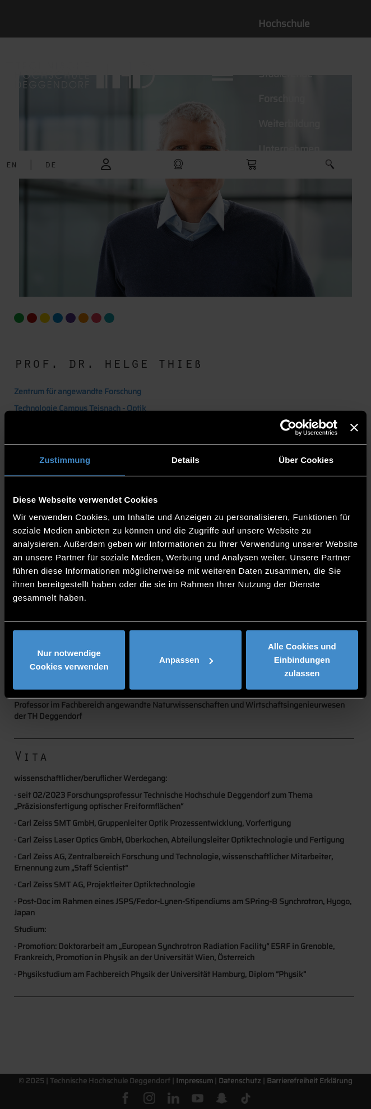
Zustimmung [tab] (64, 459)
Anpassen (186, 660)
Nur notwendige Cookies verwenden (69, 659)
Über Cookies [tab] (306, 459)
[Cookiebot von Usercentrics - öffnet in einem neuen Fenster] (288, 427)
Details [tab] (185, 459)
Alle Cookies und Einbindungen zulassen (302, 660)
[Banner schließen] (354, 427)
